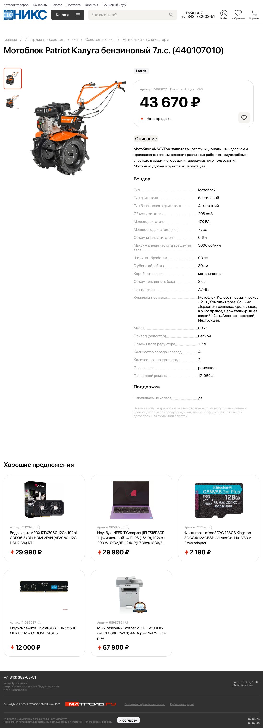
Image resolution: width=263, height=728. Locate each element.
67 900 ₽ (113, 647)
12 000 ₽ (25, 647)
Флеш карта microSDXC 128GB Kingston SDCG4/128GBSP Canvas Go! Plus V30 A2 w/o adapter (217, 538)
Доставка (73, 5)
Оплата (57, 5)
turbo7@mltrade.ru (15, 689)
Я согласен (128, 720)
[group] (78, 128)
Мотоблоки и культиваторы (145, 39)
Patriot (141, 71)
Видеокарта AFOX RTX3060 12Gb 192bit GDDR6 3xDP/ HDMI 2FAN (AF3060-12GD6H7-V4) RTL (44, 538)
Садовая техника (99, 39)
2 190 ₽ (197, 552)
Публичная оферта (182, 704)
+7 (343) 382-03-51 (20, 677)
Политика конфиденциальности (145, 704)
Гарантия (91, 5)
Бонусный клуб (114, 5)
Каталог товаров (16, 5)
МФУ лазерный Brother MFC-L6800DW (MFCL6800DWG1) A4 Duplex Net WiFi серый (131, 633)
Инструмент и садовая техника (51, 39)
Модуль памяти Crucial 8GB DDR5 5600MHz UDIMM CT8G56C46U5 (43, 630)
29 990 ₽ (26, 552)
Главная (10, 39)
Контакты (40, 5)
